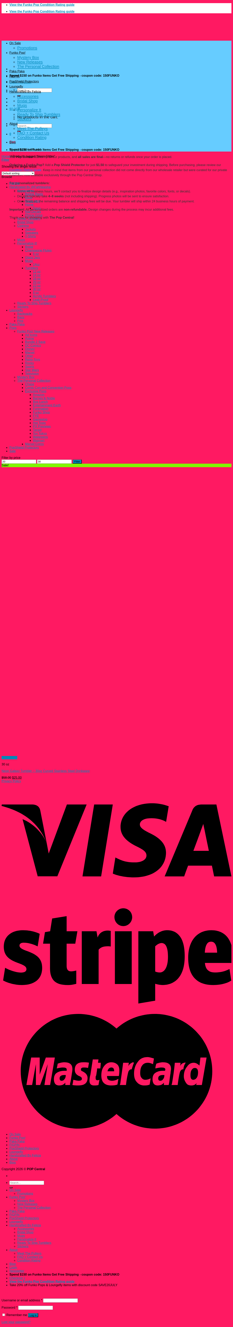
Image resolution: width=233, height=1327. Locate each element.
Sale (12, 451)
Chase (29, 384)
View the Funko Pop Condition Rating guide (41, 4)
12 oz (37, 271)
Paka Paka (16, 71)
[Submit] (11, 1187)
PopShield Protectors (24, 81)
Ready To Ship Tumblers (38, 114)
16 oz (37, 278)
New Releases (30, 62)
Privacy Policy (11, 781)
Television (32, 373)
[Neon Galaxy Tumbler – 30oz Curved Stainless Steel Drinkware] (60, 754)
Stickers (24, 119)
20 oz (37, 282)
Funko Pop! (17, 52)
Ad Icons (31, 335)
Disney (30, 349)
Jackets (30, 229)
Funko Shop (41, 412)
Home (6, 156)
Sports (29, 366)
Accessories (28, 96)
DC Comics (33, 345)
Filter (77, 461)
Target (37, 430)
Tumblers (31, 268)
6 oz (36, 254)
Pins (20, 320)
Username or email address (22, 1300)
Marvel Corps (34, 444)
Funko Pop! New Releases (35, 331)
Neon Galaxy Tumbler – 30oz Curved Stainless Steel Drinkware (46, 771)
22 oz (37, 285)
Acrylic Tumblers (28, 218)
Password (9, 1307)
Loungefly (16, 86)
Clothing (23, 225)
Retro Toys (32, 359)
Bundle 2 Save (35, 342)
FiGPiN (14, 76)
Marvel (29, 352)
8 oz (36, 292)
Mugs (22, 105)
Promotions (27, 48)
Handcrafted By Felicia (25, 91)
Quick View (9, 757)
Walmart (38, 440)
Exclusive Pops (35, 391)
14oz (36, 264)
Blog (12, 142)
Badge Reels (34, 194)
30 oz (37, 289)
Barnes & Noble (44, 398)
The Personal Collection (38, 66)
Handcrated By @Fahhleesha (30, 187)
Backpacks (24, 313)
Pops (12, 328)
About (13, 123)
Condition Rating (31, 137)
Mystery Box (28, 57)
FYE (36, 415)
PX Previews (42, 426)
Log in (33, 1315)
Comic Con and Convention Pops (48, 387)
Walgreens (40, 437)
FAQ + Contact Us (33, 133)
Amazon (38, 394)
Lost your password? (16, 1322)
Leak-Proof (40, 299)
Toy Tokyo (40, 433)
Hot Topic (39, 423)
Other (29, 356)
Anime (29, 338)
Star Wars (32, 370)
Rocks (29, 363)
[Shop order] (18, 173)
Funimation (40, 408)
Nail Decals (33, 211)
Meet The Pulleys (32, 128)
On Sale (15, 43)
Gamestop (40, 419)
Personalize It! (27, 243)
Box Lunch (40, 401)
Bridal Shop (27, 101)
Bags (28, 197)
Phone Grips (34, 215)
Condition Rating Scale (25, 170)
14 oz (37, 275)
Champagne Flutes (38, 250)
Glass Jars (32, 201)
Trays (37, 208)
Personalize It (29, 110)
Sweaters (31, 232)
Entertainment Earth (47, 405)
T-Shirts (30, 236)
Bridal (29, 247)
